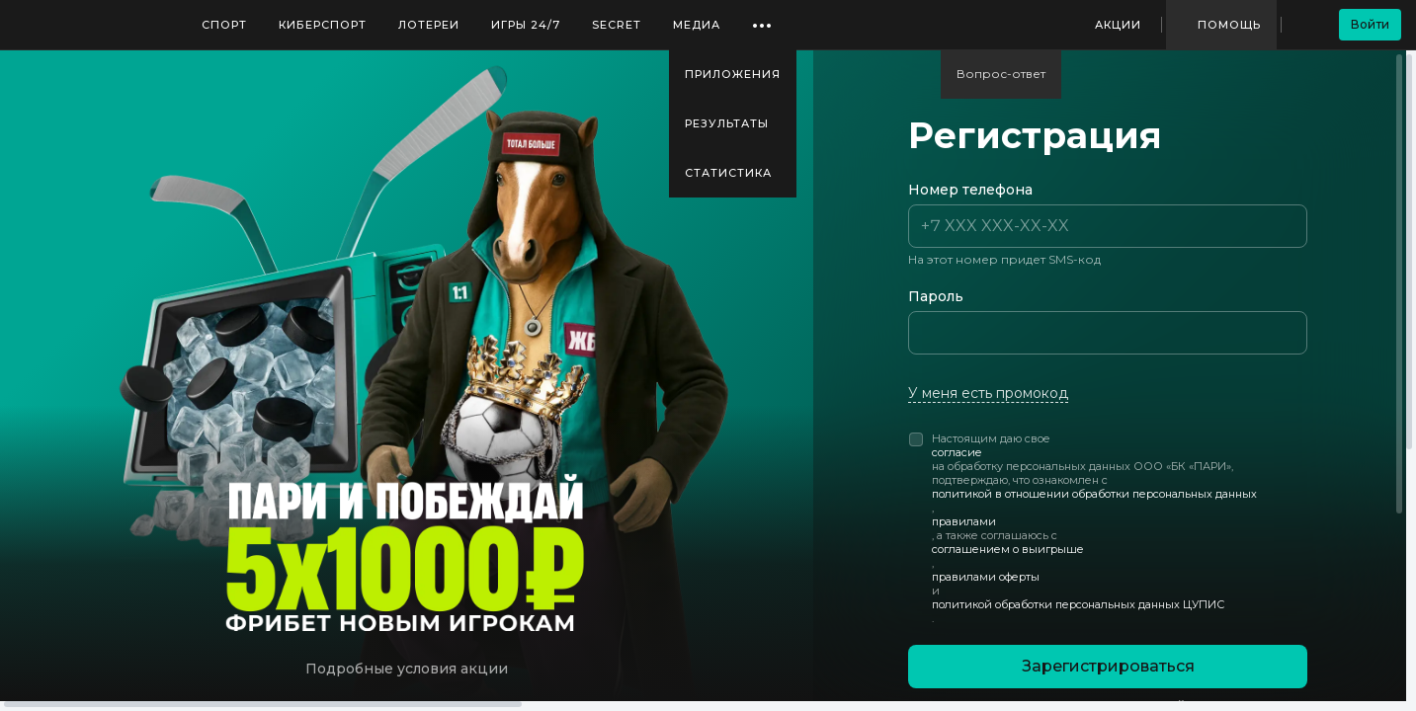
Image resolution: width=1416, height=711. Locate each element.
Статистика (728, 173)
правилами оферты (986, 577)
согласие (957, 452)
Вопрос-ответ (1001, 73)
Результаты (727, 123)
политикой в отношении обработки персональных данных (1094, 494)
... (762, 18)
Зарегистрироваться (1108, 666)
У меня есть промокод (988, 393)
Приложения (733, 74)
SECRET (616, 25)
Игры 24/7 (525, 25)
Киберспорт (323, 25)
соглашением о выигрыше (1008, 549)
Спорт (224, 25)
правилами (964, 521)
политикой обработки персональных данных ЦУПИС (1078, 604)
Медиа (696, 25)
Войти (1370, 24)
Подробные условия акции (406, 668)
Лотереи (428, 25)
